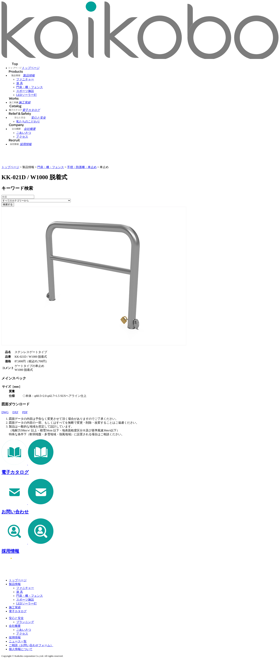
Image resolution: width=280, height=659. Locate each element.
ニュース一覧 (18, 641)
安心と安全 (16, 618)
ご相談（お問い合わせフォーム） (31, 645)
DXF (16, 412)
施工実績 (15, 607)
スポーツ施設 (25, 91)
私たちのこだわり (28, 121)
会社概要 (15, 625)
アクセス (22, 136)
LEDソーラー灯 (26, 94)
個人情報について (21, 649)
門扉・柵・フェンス (29, 87)
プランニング (25, 622)
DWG (6, 412)
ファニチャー (25, 79)
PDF (26, 412)
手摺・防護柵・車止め (82, 167)
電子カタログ (18, 611)
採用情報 (15, 637)
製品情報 (15, 584)
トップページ (10, 167)
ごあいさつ (23, 132)
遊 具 (19, 83)
